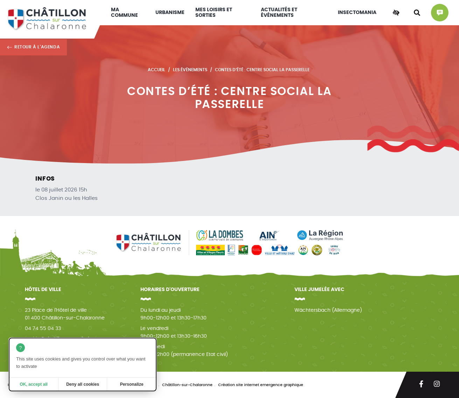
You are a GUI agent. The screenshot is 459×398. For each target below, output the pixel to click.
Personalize (132, 384)
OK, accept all (33, 384)
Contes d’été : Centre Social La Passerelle (262, 70)
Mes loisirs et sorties (213, 12)
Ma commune (124, 12)
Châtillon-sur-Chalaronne (187, 385)
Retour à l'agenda (37, 47)
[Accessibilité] (396, 12)
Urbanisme (170, 12)
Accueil (156, 70)
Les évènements (190, 70)
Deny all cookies (82, 384)
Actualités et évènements (279, 12)
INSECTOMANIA (357, 12)
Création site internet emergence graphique (260, 385)
